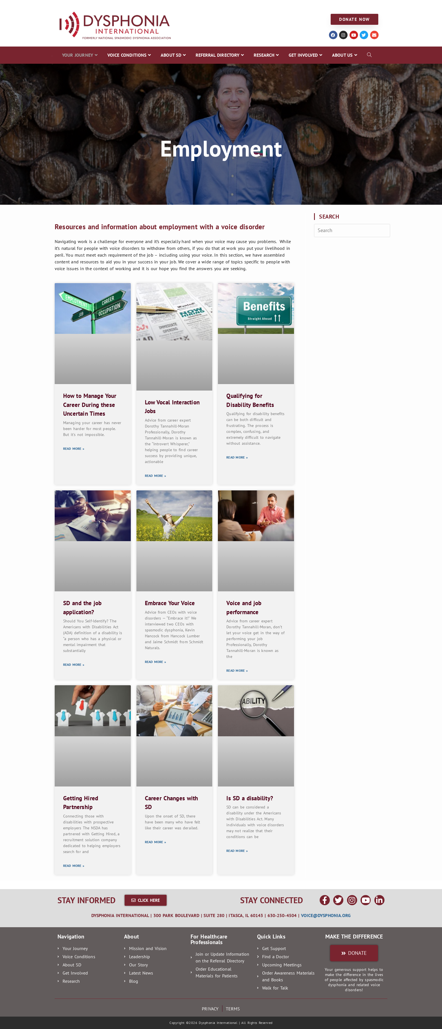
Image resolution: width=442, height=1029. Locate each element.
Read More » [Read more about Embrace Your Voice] (155, 662)
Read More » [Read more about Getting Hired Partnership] (73, 865)
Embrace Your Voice (170, 603)
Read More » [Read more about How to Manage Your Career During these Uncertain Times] (73, 448)
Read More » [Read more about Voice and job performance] (236, 670)
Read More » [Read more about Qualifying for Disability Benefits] (236, 457)
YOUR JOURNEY (69, 6)
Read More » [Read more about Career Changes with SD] (155, 842)
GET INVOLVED (268, 6)
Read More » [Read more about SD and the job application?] (73, 664)
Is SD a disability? (249, 798)
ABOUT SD (151, 6)
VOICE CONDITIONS (113, 6)
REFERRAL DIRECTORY (193, 6)
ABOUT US (302, 6)
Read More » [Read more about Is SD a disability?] (236, 851)
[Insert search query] (352, 230)
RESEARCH (234, 6)
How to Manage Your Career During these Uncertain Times (89, 404)
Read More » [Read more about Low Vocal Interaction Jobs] (155, 475)
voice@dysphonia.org (326, 915)
